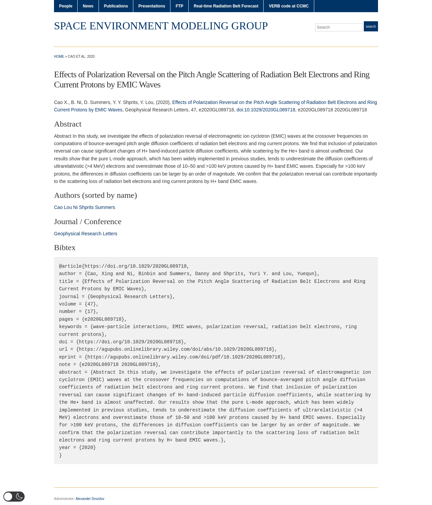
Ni (75, 207)
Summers (105, 207)
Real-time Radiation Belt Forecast (226, 6)
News (88, 6)
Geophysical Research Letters (85, 233)
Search (371, 26)
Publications (116, 6)
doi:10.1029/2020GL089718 (266, 109)
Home (59, 56)
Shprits (86, 207)
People (65, 6)
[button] (14, 496)
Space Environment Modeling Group (161, 26)
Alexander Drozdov (90, 499)
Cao (58, 207)
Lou (68, 207)
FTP (179, 6)
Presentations (151, 6)
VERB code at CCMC (288, 6)
